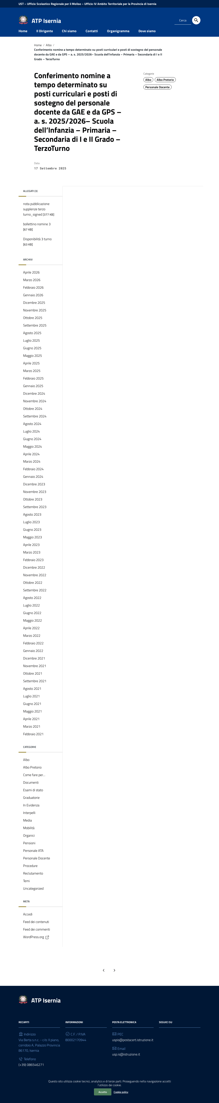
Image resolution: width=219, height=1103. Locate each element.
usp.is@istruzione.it (126, 1059)
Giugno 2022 (32, 618)
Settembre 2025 (34, 331)
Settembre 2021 (34, 686)
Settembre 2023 (34, 512)
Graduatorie (31, 803)
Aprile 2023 (31, 550)
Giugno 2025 (32, 353)
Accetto (103, 1092)
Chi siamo (69, 36)
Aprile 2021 (31, 724)
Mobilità (28, 833)
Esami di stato (33, 795)
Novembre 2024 (34, 406)
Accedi (27, 919)
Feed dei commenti (36, 935)
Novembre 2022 (34, 580)
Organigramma (118, 36)
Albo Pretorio (165, 85)
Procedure (30, 871)
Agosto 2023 (32, 520)
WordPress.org (36, 942)
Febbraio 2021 (33, 739)
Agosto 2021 (32, 694)
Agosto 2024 (32, 429)
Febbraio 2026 (33, 293)
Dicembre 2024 (34, 399)
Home (23, 36)
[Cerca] (196, 20)
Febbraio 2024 (33, 474)
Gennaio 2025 (33, 391)
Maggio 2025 (32, 361)
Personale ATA (33, 856)
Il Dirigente (44, 36)
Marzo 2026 (31, 285)
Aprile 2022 (31, 633)
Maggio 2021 (32, 716)
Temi (26, 886)
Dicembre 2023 (34, 490)
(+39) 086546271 (31, 1070)
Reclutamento (33, 879)
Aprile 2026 (31, 278)
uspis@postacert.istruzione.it (132, 1045)
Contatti (92, 36)
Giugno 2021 (32, 709)
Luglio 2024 (31, 437)
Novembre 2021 (34, 671)
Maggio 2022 (32, 626)
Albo (49, 50)
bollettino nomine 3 (37, 232)
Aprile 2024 (31, 459)
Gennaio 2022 (33, 656)
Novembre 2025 (34, 315)
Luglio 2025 (31, 346)
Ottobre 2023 (32, 505)
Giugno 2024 (32, 444)
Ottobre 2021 (32, 679)
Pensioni (29, 848)
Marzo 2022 (31, 641)
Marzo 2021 (31, 732)
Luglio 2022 (31, 611)
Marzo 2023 (31, 558)
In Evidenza (31, 810)
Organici (29, 841)
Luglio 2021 (31, 701)
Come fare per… (34, 780)
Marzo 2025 (31, 376)
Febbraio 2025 (33, 384)
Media (27, 826)
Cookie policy (121, 1092)
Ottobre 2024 (32, 414)
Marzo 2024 (31, 467)
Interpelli (29, 818)
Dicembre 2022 (34, 573)
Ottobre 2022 (32, 588)
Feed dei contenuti (36, 927)
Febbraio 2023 (33, 565)
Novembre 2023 (34, 497)
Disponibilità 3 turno (37, 247)
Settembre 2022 (34, 596)
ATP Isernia (46, 20)
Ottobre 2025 (32, 323)
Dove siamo (147, 36)
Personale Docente (157, 92)
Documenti (31, 788)
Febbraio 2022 (33, 649)
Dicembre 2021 (34, 664)
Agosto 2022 (32, 603)
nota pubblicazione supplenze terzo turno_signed (38, 215)
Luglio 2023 (31, 527)
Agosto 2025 (32, 338)
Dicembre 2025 (34, 308)
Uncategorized (33, 894)
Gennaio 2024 (33, 482)
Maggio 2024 (32, 452)
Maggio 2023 (32, 543)
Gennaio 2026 (33, 300)
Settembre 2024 (34, 421)
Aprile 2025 (31, 368)
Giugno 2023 (32, 535)
